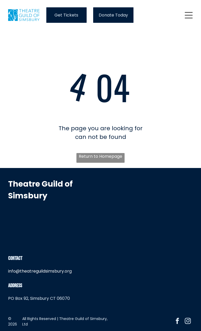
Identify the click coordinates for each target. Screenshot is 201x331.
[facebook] (177, 321)
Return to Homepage (100, 156)
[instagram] (187, 321)
